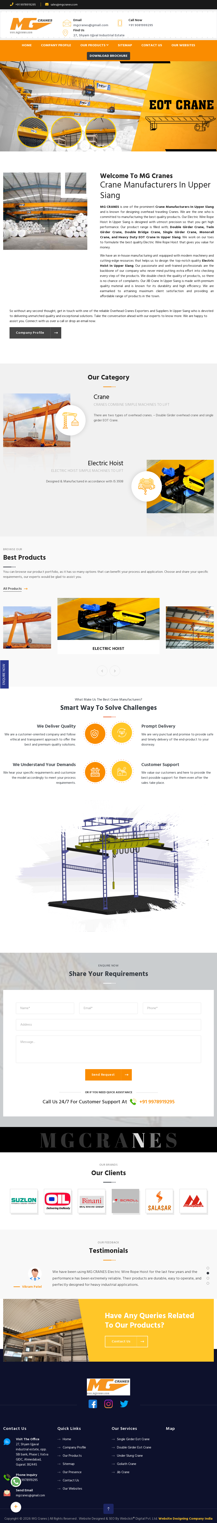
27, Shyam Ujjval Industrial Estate (99, 35)
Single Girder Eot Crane (133, 1439)
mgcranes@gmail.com (90, 25)
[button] (16, 106)
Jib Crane (123, 1472)
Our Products (94, 45)
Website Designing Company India (186, 1519)
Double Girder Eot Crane (134, 1447)
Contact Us (151, 45)
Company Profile (56, 45)
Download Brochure (108, 56)
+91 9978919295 (23, 4)
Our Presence (72, 1472)
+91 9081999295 (140, 25)
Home (27, 45)
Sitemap (125, 45)
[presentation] (102, 671)
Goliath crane (126, 1464)
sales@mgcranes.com (61, 4)
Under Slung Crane (130, 1455)
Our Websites (183, 45)
